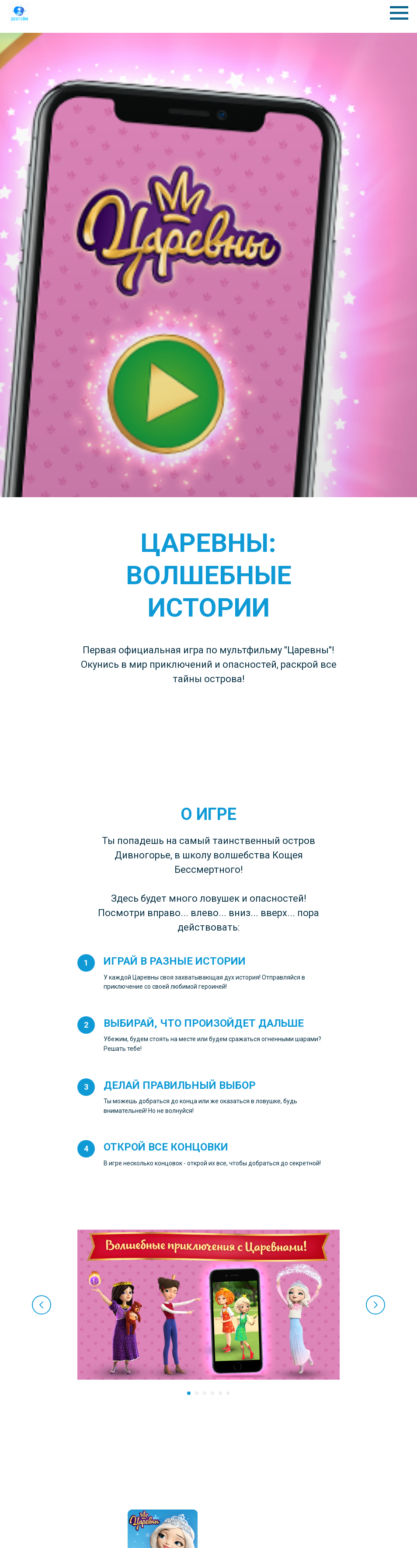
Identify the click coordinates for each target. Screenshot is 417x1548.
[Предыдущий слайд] (41, 1304)
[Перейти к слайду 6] (228, 1393)
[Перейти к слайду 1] (189, 1393)
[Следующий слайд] (375, 1304)
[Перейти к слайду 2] (196, 1393)
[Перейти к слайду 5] (220, 1393)
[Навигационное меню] (399, 13)
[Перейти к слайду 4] (212, 1393)
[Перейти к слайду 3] (204, 1393)
